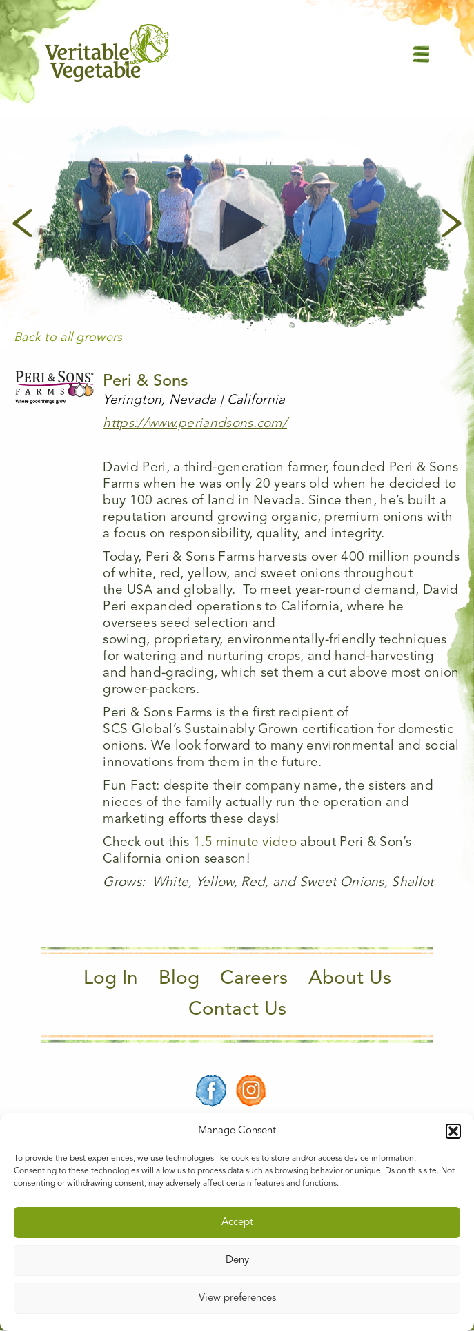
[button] (453, 1131)
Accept (237, 1222)
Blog (179, 979)
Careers (254, 979)
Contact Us (237, 1010)
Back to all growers (68, 337)
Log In (110, 979)
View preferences (237, 1298)
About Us (349, 979)
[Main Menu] (421, 53)
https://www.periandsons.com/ (195, 424)
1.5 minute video (245, 842)
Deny (237, 1260)
